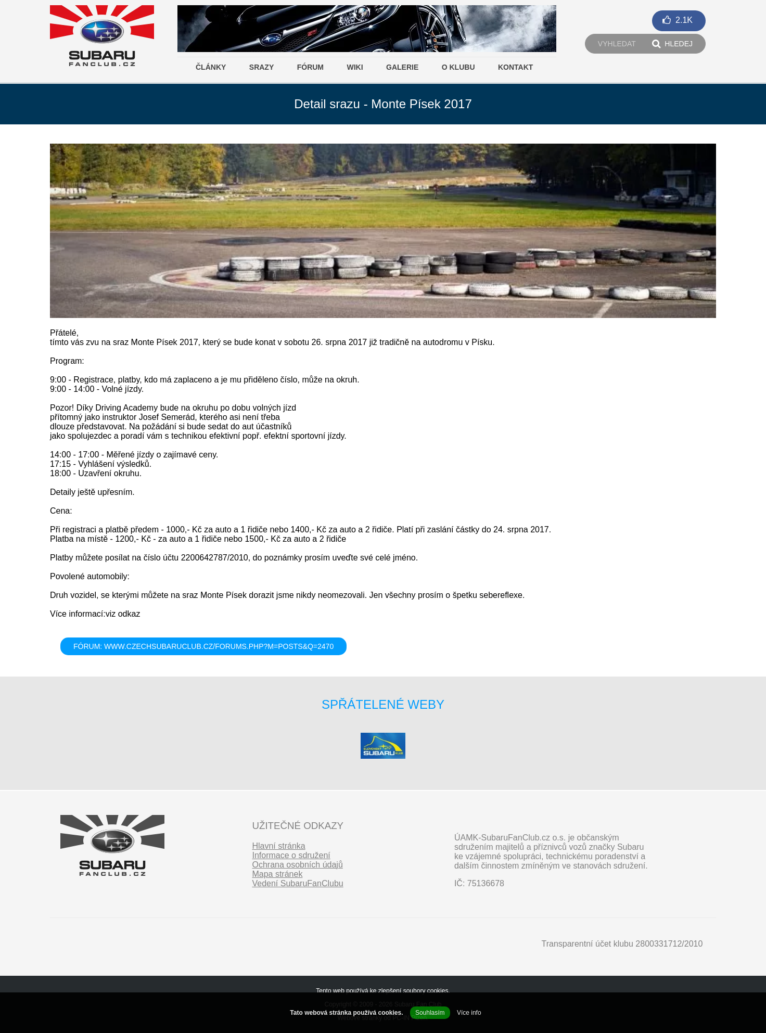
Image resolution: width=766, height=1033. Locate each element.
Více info (469, 1012)
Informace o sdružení (291, 855)
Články (211, 67)
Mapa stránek (277, 874)
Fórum (310, 67)
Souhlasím (430, 1012)
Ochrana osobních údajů (297, 864)
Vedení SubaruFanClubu (297, 883)
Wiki (355, 67)
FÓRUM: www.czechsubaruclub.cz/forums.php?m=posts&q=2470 (203, 646)
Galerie (402, 67)
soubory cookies (426, 990)
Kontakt (515, 67)
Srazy (261, 67)
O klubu (458, 67)
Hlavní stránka (278, 845)
